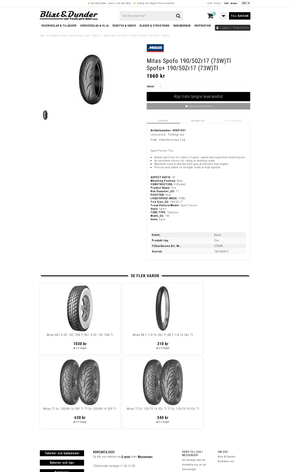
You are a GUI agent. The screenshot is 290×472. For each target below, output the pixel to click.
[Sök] (151, 15)
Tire (216, 240)
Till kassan (240, 16)
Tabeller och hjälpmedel (62, 379)
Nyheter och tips (62, 388)
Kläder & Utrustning (155, 25)
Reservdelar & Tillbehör (59, 25)
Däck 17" (97, 35)
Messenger (145, 382)
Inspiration (202, 25)
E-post (126, 382)
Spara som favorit (198, 106)
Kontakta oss (226, 387)
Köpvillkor (46, 424)
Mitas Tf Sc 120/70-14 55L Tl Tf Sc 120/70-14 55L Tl (223, 336)
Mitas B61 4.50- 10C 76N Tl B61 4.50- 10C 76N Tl (64, 336)
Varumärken (182, 25)
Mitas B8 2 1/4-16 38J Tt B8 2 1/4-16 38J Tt (117, 336)
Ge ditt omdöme (233, 120)
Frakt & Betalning (50, 420)
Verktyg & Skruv (124, 25)
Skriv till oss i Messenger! (192, 379)
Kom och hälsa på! (105, 401)
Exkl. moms (214, 3)
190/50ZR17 (221, 251)
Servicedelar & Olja (94, 25)
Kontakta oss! (104, 377)
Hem (42, 35)
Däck (87, 35)
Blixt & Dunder (227, 382)
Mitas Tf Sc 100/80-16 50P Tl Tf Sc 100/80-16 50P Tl (170, 336)
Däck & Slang (76, 35)
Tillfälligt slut (176, 134)
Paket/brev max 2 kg (172, 139)
